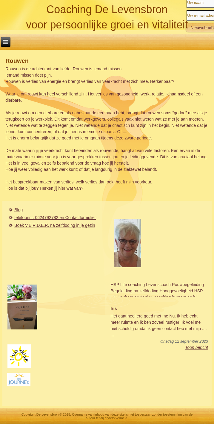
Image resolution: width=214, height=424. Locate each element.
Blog (18, 209)
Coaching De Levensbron (106, 9)
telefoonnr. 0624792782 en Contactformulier (55, 217)
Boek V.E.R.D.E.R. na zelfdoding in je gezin (54, 225)
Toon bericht (196, 347)
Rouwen (17, 60)
